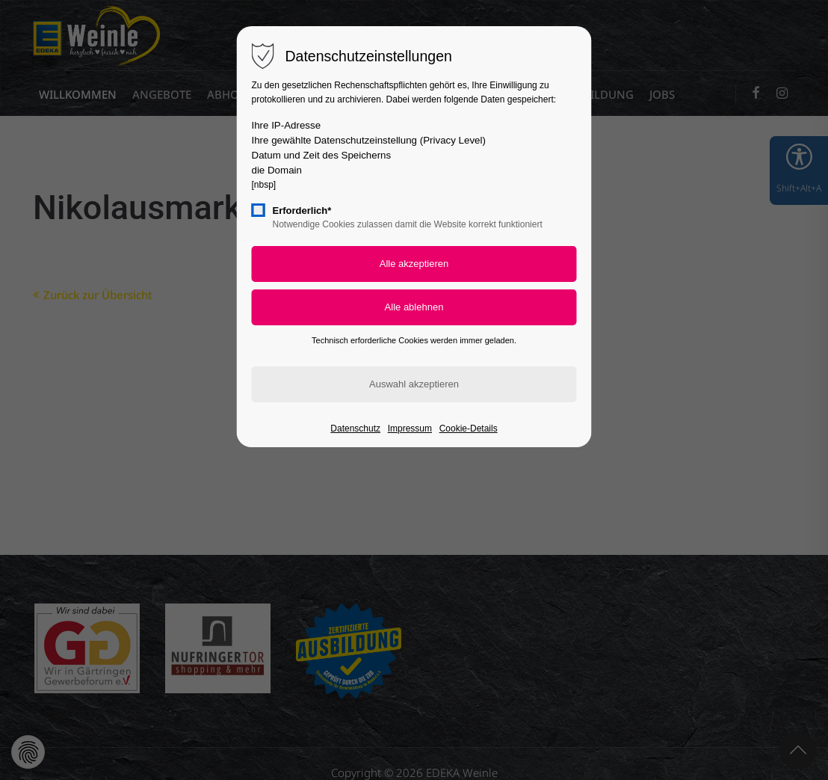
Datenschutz (355, 428)
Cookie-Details (468, 428)
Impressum (410, 428)
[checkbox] (258, 210)
